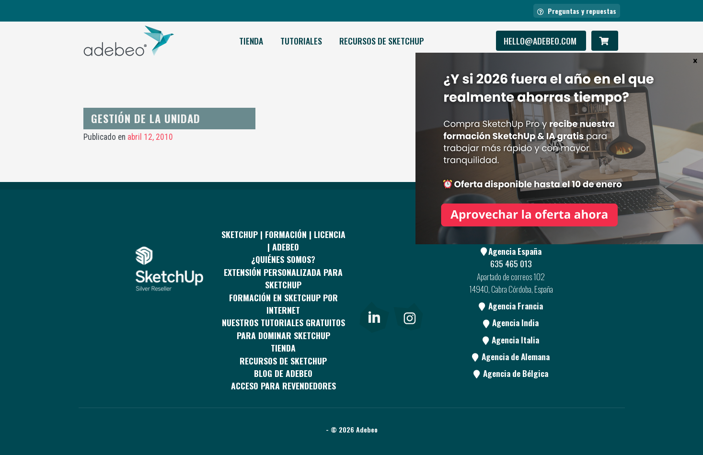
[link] (374, 315)
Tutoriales (301, 40)
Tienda (251, 40)
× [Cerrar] (695, 60)
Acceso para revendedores (283, 385)
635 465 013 (511, 263)
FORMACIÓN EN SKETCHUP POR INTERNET (283, 303)
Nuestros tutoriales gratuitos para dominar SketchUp (283, 328)
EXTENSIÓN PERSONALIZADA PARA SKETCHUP (283, 278)
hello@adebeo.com (541, 40)
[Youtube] (373, 293)
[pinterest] (408, 257)
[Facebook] (373, 257)
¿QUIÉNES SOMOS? (283, 259)
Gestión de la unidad (145, 118)
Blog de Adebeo (283, 373)
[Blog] (408, 293)
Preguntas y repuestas (576, 11)
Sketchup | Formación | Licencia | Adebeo (283, 240)
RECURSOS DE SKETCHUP (381, 40)
